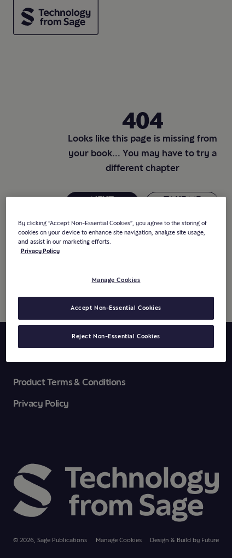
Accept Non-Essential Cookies (116, 307)
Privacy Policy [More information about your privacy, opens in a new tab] (40, 251)
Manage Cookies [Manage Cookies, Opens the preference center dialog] (116, 280)
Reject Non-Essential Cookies (116, 336)
